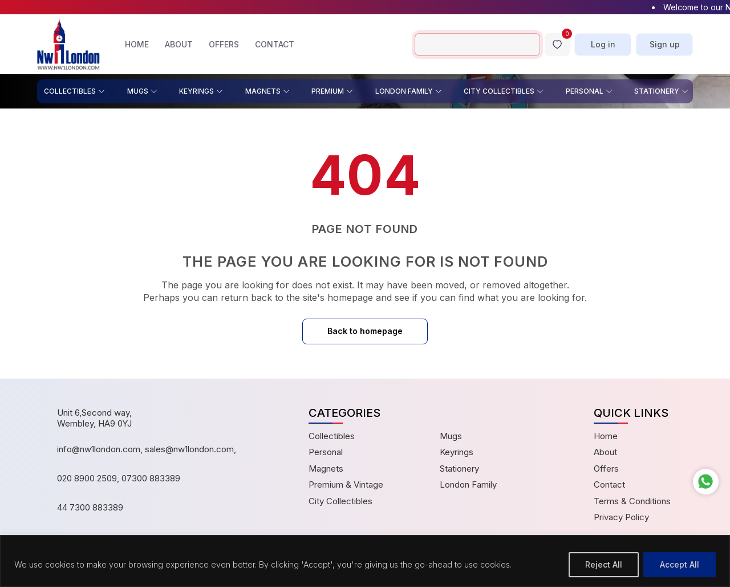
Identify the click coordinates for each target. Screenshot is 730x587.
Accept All (679, 564)
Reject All (603, 564)
